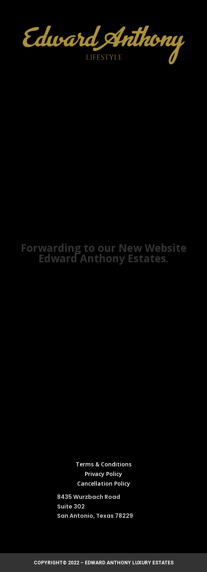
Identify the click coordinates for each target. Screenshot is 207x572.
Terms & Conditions (103, 464)
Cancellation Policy (103, 483)
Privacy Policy (103, 474)
